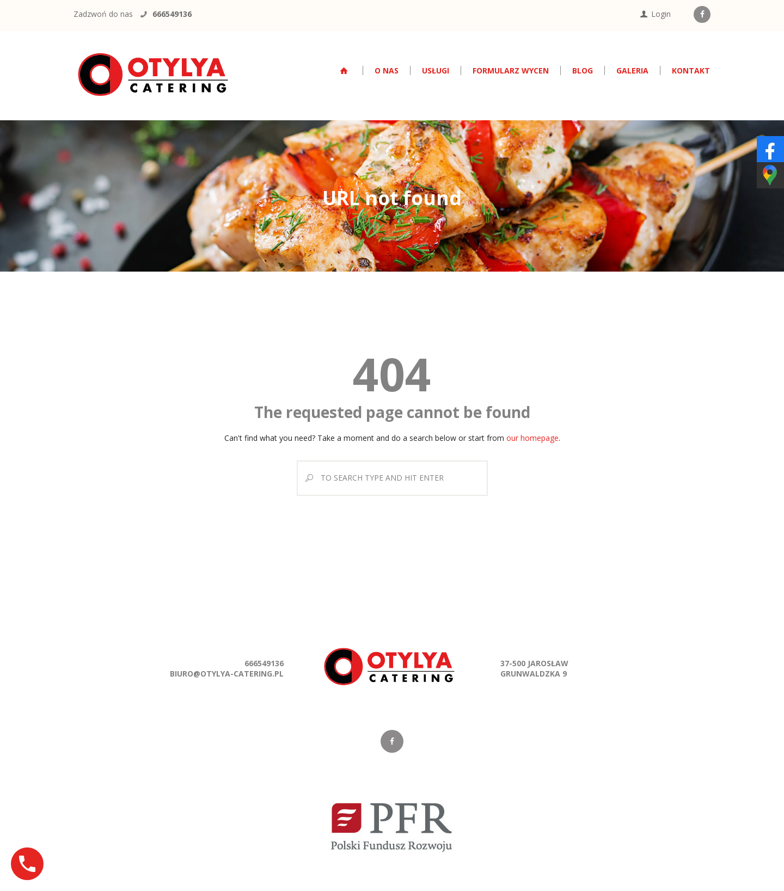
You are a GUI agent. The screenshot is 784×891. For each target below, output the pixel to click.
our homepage (532, 438)
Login (661, 14)
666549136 (172, 14)
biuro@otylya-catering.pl (227, 673)
